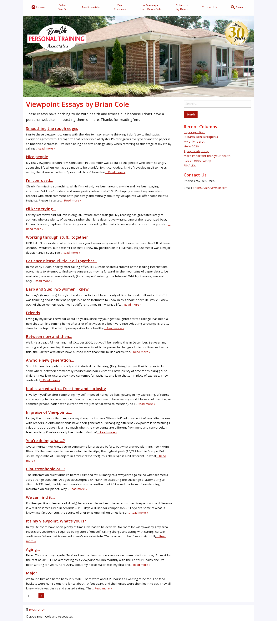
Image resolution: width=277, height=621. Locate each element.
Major (31, 573)
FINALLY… (191, 165)
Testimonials (91, 7)
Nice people (37, 156)
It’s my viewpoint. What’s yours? (56, 521)
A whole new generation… (50, 360)
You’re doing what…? (45, 440)
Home (38, 7)
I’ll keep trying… (41, 208)
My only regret (194, 141)
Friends (33, 312)
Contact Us (209, 7)
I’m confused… (39, 180)
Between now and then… (49, 336)
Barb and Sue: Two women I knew (57, 289)
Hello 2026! (191, 146)
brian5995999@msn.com (210, 188)
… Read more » (45, 148)
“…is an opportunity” (198, 160)
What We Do (63, 7)
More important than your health (207, 156)
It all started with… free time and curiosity (66, 388)
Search (238, 7)
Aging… (33, 549)
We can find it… (40, 497)
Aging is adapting (196, 151)
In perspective (194, 132)
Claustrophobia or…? (45, 468)
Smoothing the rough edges (52, 128)
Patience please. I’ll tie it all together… (61, 260)
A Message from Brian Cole (151, 7)
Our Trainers (120, 7)
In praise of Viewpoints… (49, 412)
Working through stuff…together (57, 237)
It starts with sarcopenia (201, 137)
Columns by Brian (182, 7)
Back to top (37, 609)
